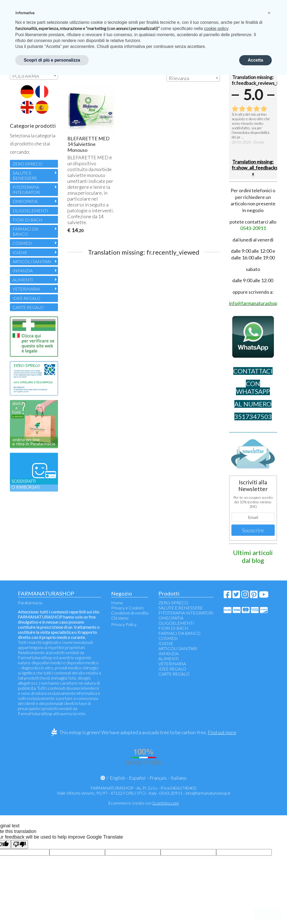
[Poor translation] (19, 844)
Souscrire (253, 530)
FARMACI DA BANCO (25, 231)
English (117, 778)
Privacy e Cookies (127, 607)
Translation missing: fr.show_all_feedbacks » (253, 167)
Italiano (179, 778)
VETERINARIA (26, 288)
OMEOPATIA (25, 201)
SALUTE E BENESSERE (25, 175)
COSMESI (22, 243)
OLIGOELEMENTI (30, 210)
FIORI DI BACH (27, 219)
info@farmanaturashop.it (207, 792)
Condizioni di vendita (129, 612)
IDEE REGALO (26, 298)
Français (158, 778)
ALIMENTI (23, 279)
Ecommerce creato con (143, 802)
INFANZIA (23, 270)
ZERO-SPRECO (27, 163)
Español (137, 778)
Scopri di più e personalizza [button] (52, 60)
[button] (269, 13)
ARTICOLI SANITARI (32, 261)
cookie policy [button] (216, 28)
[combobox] (193, 78)
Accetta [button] (255, 60)
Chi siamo (120, 617)
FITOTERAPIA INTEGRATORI (26, 189)
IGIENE (20, 252)
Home (117, 602)
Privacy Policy (124, 624)
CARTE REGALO (28, 307)
